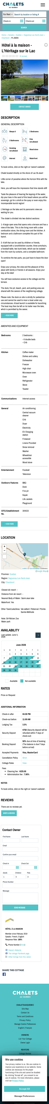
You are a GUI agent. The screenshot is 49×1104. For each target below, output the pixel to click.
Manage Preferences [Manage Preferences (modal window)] (24, 1096)
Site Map (25, 1008)
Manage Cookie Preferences (25, 1024)
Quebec (13, 574)
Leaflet (24, 568)
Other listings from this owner (19, 956)
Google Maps (41, 571)
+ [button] (4, 547)
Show (22, 944)
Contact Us (25, 1012)
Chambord (10, 582)
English (21, 1027)
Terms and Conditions (25, 1016)
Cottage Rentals (25, 1053)
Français (28, 1027)
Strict (24, 757)
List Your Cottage (25, 1038)
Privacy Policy (25, 1020)
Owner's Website (14, 950)
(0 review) (23, 56)
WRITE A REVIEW (9, 813)
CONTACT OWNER (24, 107)
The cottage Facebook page (18, 953)
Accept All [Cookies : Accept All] (24, 1089)
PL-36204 (14, 37)
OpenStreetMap (35, 568)
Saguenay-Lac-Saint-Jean (19, 578)
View (24, 762)
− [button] (4, 551)
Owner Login (25, 1042)
